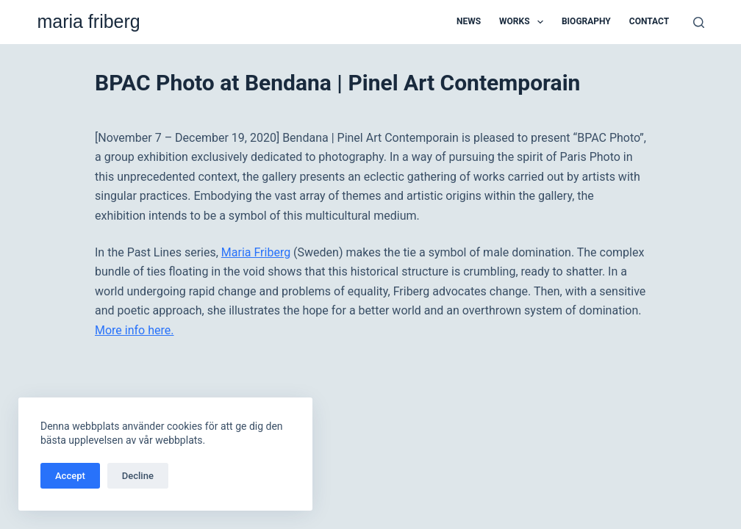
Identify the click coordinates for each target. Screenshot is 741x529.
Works (524, 22)
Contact (649, 21)
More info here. (134, 330)
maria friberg (88, 21)
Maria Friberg (255, 252)
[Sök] (698, 22)
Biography (586, 21)
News (469, 21)
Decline (138, 475)
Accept (70, 475)
